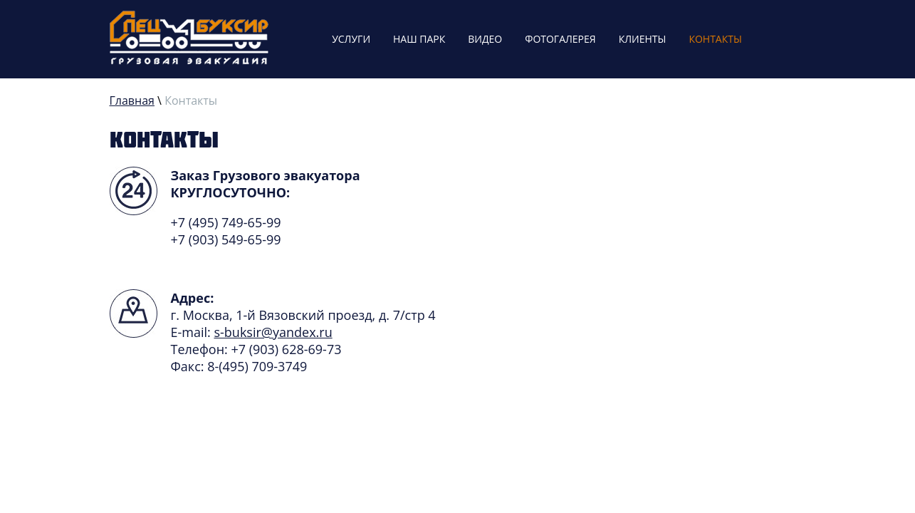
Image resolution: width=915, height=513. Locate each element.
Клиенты (642, 39)
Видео (485, 39)
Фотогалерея (560, 39)
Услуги (351, 39)
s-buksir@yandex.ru (273, 332)
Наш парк (419, 39)
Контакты (715, 39)
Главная (132, 100)
